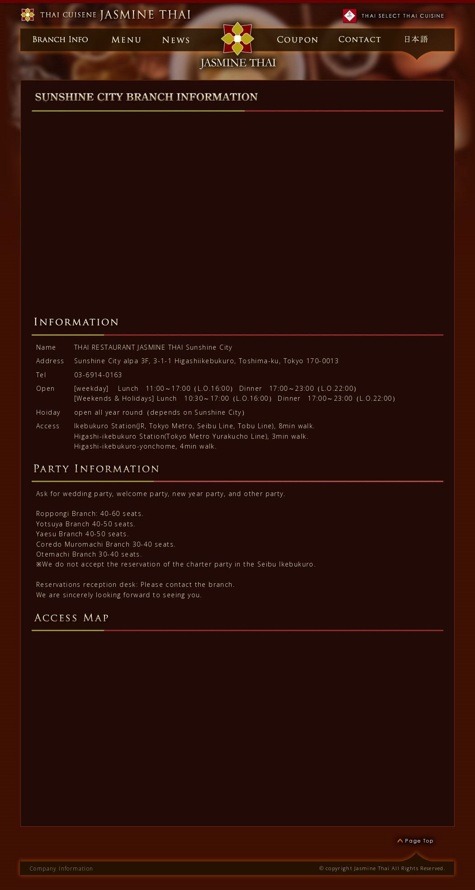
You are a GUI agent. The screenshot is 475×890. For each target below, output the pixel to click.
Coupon (299, 39)
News (176, 39)
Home (237, 39)
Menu (121, 39)
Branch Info (56, 39)
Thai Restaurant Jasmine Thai (107, 15)
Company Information (61, 868)
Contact (359, 39)
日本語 (419, 39)
